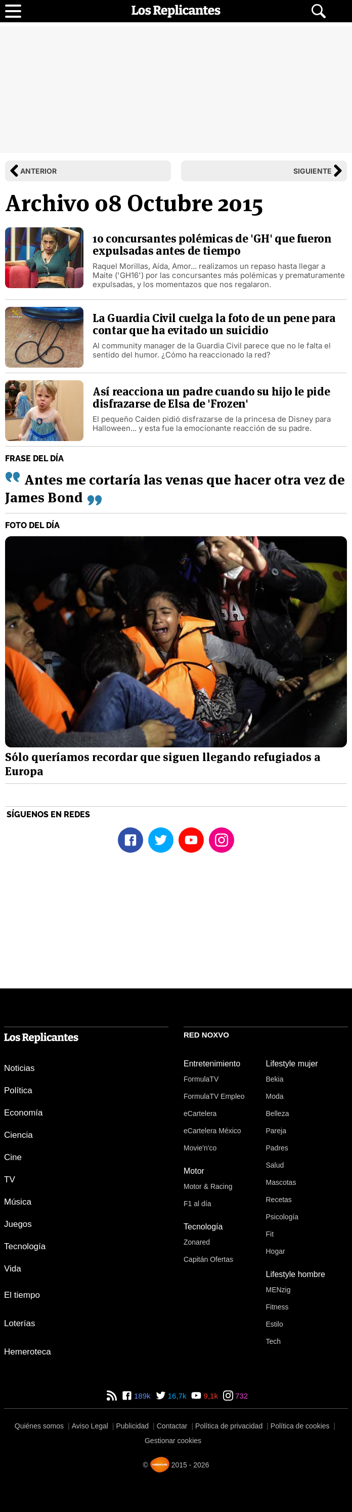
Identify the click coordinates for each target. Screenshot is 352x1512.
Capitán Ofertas (208, 1259)
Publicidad (132, 1426)
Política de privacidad (228, 1426)
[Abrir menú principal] (13, 11)
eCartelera (200, 1113)
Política (18, 1090)
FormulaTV (201, 1079)
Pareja (276, 1131)
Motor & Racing (208, 1186)
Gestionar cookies (173, 1441)
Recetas (279, 1200)
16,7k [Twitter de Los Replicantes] (176, 1395)
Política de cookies (300, 1426)
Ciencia (18, 1135)
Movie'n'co (200, 1148)
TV (9, 1179)
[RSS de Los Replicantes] (112, 1395)
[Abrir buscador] (319, 11)
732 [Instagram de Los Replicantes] (240, 1395)
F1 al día (197, 1204)
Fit (270, 1234)
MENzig (278, 1290)
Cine (13, 1157)
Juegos (18, 1224)
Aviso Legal (90, 1426)
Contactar (172, 1426)
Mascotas (281, 1182)
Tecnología (25, 1246)
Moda (275, 1096)
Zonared (197, 1242)
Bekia (275, 1079)
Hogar (275, 1251)
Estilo (274, 1324)
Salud (275, 1165)
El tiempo (22, 1295)
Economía (23, 1113)
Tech (273, 1341)
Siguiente (312, 171)
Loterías (19, 1323)
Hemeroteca (27, 1352)
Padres (277, 1148)
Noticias (19, 1068)
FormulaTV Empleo (214, 1096)
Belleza (277, 1113)
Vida (12, 1269)
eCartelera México (212, 1131)
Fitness (277, 1307)
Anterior (38, 171)
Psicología (282, 1217)
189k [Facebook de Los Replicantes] (141, 1395)
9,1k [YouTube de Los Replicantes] (209, 1395)
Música (17, 1202)
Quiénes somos (39, 1426)
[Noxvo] (159, 1465)
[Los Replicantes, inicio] (176, 11)
